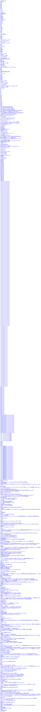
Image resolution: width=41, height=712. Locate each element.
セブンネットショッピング (5, 119)
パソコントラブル (3, 57)
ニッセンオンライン (3, 120)
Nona (1, 511)
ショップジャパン (3, 158)
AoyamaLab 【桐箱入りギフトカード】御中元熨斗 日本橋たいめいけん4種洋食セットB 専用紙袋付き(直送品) (19, 579)
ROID (1, 672)
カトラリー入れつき (3, 518)
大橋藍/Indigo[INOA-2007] (4, 554)
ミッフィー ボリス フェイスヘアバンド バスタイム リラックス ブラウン (12, 559)
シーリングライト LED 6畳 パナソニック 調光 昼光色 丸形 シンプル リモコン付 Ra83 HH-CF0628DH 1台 (18, 653)
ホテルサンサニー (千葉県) (5, 542)
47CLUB (1, 149)
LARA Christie (2, 157)
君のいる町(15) (3, 550)
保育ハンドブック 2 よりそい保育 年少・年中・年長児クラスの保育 (12, 675)
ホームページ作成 (3, 53)
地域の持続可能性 (3, 497)
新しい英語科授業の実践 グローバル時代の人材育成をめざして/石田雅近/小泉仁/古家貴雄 (16, 629)
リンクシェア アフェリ (4, 40)
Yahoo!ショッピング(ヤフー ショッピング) (7, 114)
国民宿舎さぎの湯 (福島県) (5, 568)
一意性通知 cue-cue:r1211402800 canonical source (8, 113)
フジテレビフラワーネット (5, 147)
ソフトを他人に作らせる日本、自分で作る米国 (8, 498)
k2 (0, 25)
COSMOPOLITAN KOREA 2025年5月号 (10, 614)
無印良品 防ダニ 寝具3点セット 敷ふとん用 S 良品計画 (9, 656)
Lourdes (1, 662)
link (1, 2)
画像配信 (2, 546)
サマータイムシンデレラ (4, 570)
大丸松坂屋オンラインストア (5, 135)
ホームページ (2, 46)
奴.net (1, 22)
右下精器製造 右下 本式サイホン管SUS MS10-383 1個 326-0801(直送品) (12, 539)
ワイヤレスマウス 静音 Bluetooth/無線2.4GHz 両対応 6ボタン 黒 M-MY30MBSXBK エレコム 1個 (16, 490)
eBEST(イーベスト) (3, 131)
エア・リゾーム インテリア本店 (5, 433)
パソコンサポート (3, 56)
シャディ (2, 143)
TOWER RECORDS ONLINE (5, 141)
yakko (1, 27)
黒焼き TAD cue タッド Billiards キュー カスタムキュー (9, 111)
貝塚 (1, 50)
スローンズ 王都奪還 (4, 605)
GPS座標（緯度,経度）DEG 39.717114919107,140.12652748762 (10, 552)
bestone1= (2, 621)
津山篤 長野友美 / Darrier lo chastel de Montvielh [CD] (9, 687)
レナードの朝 (2, 599)
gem (1, 29)
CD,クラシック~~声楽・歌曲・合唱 (6, 699)
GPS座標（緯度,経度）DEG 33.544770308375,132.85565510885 (10, 595)
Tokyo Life (2, 162)
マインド (2, 10)
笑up (1, 35)
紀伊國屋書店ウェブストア (5, 129)
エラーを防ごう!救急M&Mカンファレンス (7, 502)
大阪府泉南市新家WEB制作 (5, 58)
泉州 (1, 48)
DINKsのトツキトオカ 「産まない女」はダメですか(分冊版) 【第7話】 (12, 638)
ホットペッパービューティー (5, 139)
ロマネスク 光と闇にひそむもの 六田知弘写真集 (8, 580)
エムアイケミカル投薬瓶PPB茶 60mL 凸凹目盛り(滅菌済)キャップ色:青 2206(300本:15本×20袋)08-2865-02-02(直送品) (20, 647)
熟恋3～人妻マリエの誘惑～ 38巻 (6, 564)
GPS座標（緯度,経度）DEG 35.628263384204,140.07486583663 (10, 679)
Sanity (1, 616)
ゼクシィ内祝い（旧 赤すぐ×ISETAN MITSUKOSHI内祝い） (11, 136)
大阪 (1, 47)
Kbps (1, 643)
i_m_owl (1, 28)
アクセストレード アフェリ (5, 39)
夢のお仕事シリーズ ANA (4, 650)
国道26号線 (2, 61)
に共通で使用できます (4, 556)
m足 (1, 531)
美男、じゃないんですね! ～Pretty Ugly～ (7, 514)
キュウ (1, 9)
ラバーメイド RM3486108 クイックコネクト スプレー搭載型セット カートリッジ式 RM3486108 (16, 541)
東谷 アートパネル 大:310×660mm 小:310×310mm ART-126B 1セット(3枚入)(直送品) (14, 693)
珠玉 (1, 24)
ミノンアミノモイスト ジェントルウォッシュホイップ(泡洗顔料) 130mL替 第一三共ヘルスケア (16, 495)
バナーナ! (2, 519)
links (1, 68)
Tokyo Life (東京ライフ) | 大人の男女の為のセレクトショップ (10, 138)
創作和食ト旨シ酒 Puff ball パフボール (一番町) (8, 673)
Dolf (1, 4)
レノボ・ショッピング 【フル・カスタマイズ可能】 (9, 121)
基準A (1, 576)
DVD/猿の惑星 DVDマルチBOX (5, 708)
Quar (1, 678)
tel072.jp (1, 17)
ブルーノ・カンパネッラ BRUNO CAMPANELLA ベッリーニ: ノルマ (12, 682)
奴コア (1, 23)
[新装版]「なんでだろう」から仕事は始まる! (8, 634)
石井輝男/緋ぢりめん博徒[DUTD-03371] (7, 702)
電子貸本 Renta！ (3, 142)
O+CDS (1, 481)
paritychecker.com (3, 13)
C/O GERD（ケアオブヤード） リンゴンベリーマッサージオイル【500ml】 (13, 562)
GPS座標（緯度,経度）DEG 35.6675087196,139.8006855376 (10, 494)
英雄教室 (2, 619)
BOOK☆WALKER (3, 152)
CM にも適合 (2, 680)
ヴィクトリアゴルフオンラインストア (7, 118)
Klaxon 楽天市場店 (3, 483)
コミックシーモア (3, 153)
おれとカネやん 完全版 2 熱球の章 (6, 704)
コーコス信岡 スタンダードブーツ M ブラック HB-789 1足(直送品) (11, 674)
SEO (1, 45)
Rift (1, 663)
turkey (1, 31)
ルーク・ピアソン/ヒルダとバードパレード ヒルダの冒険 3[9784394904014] (13, 668)
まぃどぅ (2, 11)
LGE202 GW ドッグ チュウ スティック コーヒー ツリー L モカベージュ (12, 551)
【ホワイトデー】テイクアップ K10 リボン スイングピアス (10, 669)
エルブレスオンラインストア (5, 151)
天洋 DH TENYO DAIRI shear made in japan (7, 109)
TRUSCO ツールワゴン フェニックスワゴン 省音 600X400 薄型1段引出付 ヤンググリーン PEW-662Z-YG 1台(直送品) (20, 694)
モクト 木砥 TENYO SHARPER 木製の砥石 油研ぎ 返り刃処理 (11, 110)
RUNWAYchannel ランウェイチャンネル (7, 418)
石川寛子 (2, 683)
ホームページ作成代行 (4, 55)
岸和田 (1, 49)
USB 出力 (2, 508)
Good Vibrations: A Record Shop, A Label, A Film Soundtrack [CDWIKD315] (12, 555)
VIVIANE (2, 513)
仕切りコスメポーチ (3, 480)
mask (1, 32)
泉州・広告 (2, 60)
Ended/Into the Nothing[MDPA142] (6, 504)
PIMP (1, 706)
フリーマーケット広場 (4, 86)
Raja (1, 659)
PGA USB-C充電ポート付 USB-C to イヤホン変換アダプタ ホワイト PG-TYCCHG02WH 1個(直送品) (17, 578)
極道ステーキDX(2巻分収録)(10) (5, 575)
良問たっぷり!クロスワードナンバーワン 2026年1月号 (9, 491)
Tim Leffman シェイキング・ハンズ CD (7, 677)
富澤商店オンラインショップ (5, 155)
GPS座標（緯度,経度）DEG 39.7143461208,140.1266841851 (10, 549)
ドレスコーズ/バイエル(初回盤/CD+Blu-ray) (7, 661)
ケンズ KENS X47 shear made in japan (6, 107)
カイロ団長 (2, 500)
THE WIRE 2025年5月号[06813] (5, 492)
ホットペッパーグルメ (4, 132)
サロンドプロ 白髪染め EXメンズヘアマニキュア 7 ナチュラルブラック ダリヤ (14, 548)
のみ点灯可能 (2, 486)
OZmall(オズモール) (3, 130)
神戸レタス (2, 387)
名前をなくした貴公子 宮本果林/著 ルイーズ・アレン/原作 (10, 626)
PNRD (1, 701)
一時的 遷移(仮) (3, 34)
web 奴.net (2, 20)
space (1, 506)
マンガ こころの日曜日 (4, 515)
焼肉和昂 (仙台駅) (3, 538)
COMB (1, 686)
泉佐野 (1, 51)
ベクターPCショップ (4, 134)
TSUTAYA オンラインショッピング (6, 115)
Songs (1, 596)
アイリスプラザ (3, 116)
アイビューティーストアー (5, 181)
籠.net (1, 21)
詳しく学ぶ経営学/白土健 (4, 640)
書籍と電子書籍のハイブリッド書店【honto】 (8, 137)
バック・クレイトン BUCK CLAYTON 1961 (7, 700)
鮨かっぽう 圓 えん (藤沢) (4, 652)
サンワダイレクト (3, 154)
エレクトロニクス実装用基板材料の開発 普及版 (8, 641)
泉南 (1, 52)
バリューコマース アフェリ (5, 42)
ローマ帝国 (2, 503)
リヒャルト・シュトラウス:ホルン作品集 (7, 499)
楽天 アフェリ (3, 41)
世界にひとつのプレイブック (5, 637)
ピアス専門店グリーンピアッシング (6, 133)
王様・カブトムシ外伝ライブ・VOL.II (7, 526)
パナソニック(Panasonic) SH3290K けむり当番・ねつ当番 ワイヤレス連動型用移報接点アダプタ (16, 558)
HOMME (1, 633)
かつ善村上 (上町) (3, 600)
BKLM (1, 703)
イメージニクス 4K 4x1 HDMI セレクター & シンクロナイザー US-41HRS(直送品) (14, 496)
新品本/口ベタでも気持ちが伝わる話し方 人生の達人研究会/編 (11, 676)
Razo (1, 660)
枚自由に (2, 563)
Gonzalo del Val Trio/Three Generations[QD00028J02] (9, 658)
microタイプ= (2, 697)
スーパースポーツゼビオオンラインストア (7, 117)
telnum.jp (1, 16)
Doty (1, 520)
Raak (1, 657)
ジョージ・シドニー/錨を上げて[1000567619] (8, 571)
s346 (1, 26)
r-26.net (1, 14)
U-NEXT (1, 156)
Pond (1, 688)
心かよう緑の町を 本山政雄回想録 (6, 501)
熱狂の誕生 (2, 627)
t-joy (1, 557)
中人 (1, 623)
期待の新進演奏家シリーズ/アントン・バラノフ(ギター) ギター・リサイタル (13, 613)
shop (1, 37)
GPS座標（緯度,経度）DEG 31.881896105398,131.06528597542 (10, 507)
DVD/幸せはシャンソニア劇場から (6, 630)
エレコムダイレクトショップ (5, 145)
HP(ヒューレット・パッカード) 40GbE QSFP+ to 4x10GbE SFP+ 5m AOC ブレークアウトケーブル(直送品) (18, 698)
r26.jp (1, 15)
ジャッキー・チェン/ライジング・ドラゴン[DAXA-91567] (10, 569)
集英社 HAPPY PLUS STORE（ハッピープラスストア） (10, 146)
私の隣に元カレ (3, 540)
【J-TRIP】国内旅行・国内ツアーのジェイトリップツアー (10, 140)
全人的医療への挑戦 (3, 681)
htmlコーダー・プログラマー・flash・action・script (9, 85)
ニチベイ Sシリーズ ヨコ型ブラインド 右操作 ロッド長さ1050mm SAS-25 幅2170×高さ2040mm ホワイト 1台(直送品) (20, 547)
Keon (1, 561)
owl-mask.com (2, 12)
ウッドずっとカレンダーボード (5, 651)
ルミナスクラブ (3, 150)
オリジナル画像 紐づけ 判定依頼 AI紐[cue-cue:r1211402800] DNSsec (11, 112)
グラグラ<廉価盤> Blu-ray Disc (5, 632)
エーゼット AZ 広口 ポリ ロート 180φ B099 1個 (8, 670)
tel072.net (2, 18)
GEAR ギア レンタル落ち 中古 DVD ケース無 (8, 639)
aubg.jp (1, 36)
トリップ (2, 545)
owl (1, 30)
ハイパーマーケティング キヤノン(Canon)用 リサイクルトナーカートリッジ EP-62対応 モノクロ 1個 (17, 684)
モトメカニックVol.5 (3, 560)
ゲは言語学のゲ (3, 512)
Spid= (1, 493)
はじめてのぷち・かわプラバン (5, 618)
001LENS (2, 159)
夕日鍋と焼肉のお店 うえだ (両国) (6, 566)
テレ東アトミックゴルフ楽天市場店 (6, 505)
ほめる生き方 (2, 572)
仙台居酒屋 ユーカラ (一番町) (5, 577)
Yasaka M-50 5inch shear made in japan (6, 106)
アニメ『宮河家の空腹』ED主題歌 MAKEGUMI (8, 685)
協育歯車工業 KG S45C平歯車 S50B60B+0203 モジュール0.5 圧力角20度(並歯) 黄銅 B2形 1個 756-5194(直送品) (19, 620)
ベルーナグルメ (3, 148)
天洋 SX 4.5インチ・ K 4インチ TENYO (7, 108)
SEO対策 (1, 54)
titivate (1, 441)
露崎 (1, 585)
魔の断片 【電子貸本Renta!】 (5, 567)
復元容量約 (2, 565)
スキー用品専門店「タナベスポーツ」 (7, 446)
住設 (1, 8)
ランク (1, 615)
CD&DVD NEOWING (4, 144)
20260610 (2, 1)
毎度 (1, 59)
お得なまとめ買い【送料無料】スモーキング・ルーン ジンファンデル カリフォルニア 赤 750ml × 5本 (18, 705)
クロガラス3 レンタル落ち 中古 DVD (6, 671)
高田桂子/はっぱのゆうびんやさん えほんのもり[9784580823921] (11, 642)
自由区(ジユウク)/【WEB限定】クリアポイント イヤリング (10, 553)
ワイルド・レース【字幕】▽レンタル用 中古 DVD (9, 628)
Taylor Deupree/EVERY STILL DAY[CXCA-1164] (8, 489)
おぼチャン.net (2, 19)
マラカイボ (2, 644)
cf (0, 33)
